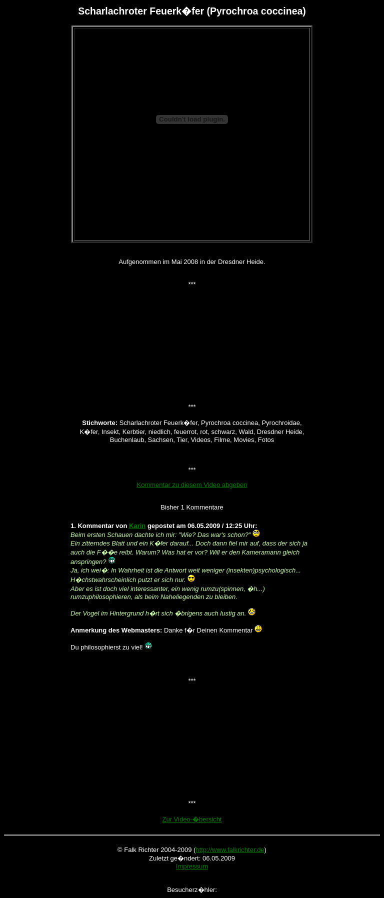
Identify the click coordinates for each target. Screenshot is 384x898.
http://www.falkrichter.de (230, 850)
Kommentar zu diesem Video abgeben (192, 484)
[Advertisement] (192, 225)
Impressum (192, 866)
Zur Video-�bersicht (192, 819)
